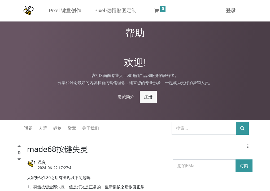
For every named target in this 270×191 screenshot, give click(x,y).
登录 (231, 10)
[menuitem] (65, 11)
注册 (148, 96)
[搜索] (242, 128)
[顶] (19, 147)
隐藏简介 (125, 96)
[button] (247, 146)
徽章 (72, 128)
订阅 (244, 165)
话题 (28, 128)
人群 (43, 128)
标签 (57, 128)
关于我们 (90, 128)
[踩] (19, 159)
